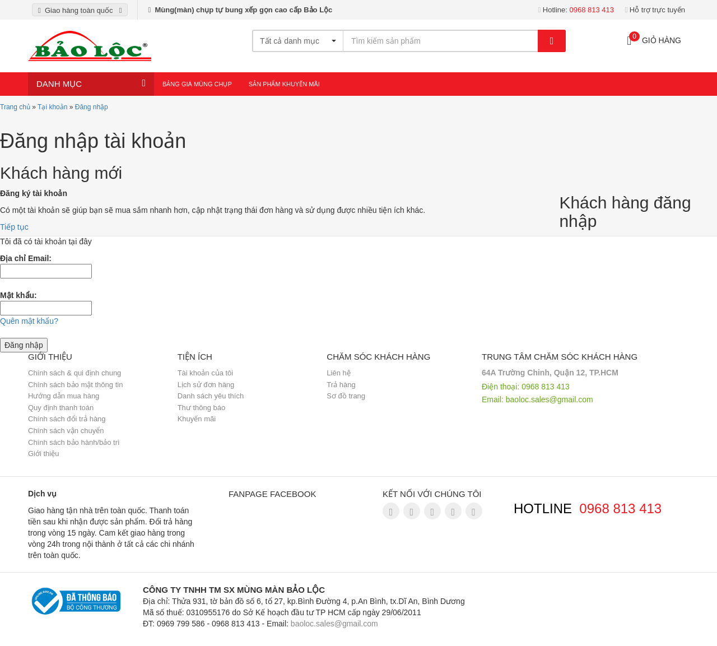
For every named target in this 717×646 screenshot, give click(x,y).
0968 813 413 (620, 508)
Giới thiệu (43, 453)
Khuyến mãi (197, 419)
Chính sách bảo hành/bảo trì (74, 442)
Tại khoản (52, 107)
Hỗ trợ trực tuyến (655, 10)
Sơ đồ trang (346, 396)
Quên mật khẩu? (29, 321)
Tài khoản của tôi (206, 373)
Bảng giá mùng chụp (197, 84)
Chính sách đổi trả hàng (67, 419)
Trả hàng (341, 384)
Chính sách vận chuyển (66, 430)
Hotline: (576, 10)
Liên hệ (338, 373)
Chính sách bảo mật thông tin (75, 384)
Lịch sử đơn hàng (206, 384)
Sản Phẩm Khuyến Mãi (284, 84)
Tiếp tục (14, 226)
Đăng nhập (91, 107)
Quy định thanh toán (61, 407)
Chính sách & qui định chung (74, 373)
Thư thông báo (202, 407)
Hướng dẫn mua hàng (63, 396)
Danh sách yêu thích (211, 396)
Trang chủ (15, 107)
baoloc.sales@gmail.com (549, 399)
